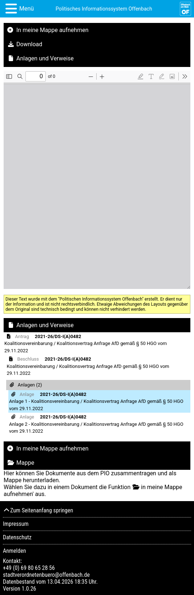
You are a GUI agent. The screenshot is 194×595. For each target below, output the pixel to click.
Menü (26, 8)
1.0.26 (28, 588)
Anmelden (14, 550)
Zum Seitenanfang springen (38, 510)
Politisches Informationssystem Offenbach (104, 9)
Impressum (16, 523)
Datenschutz (17, 537)
